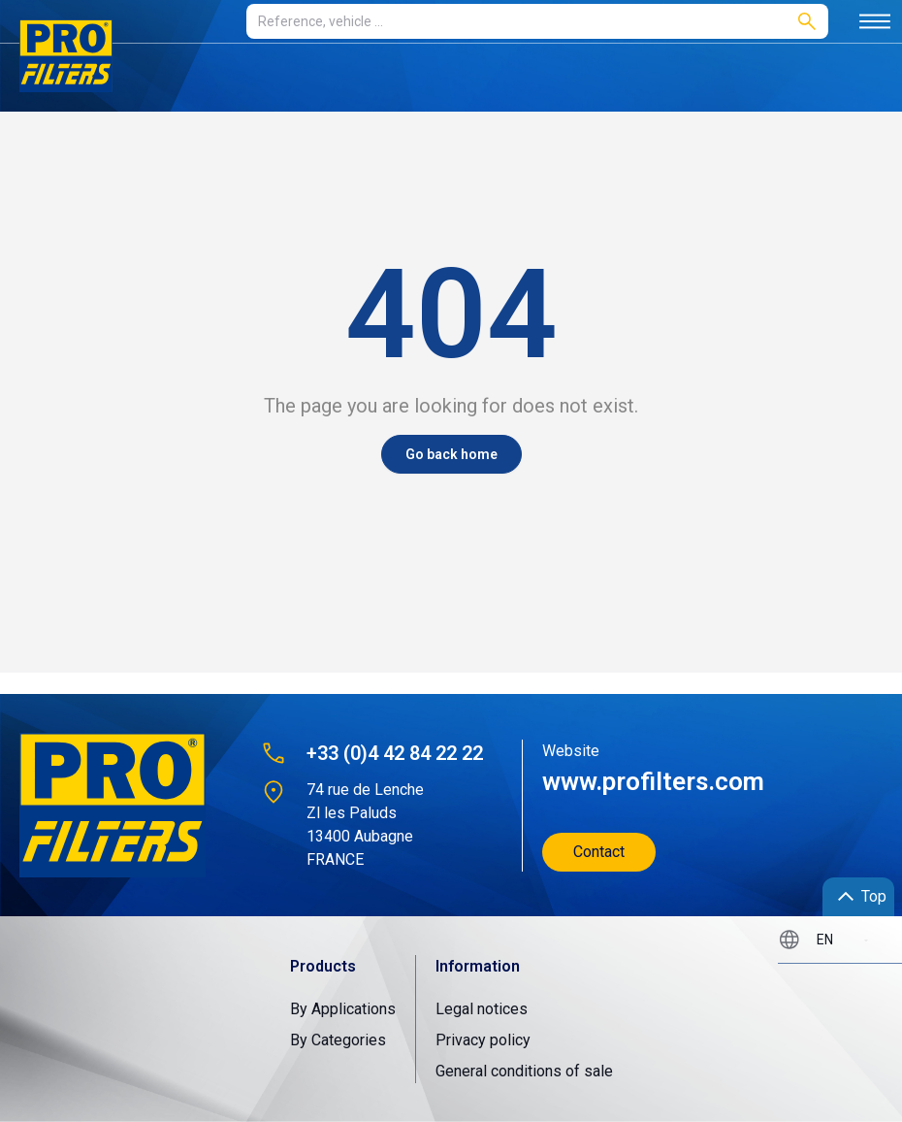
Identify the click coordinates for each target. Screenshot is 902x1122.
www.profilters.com (653, 781)
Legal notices (481, 1009)
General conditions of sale (524, 1071)
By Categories (338, 1040)
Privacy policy (483, 1040)
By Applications (343, 1009)
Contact (599, 851)
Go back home (451, 454)
